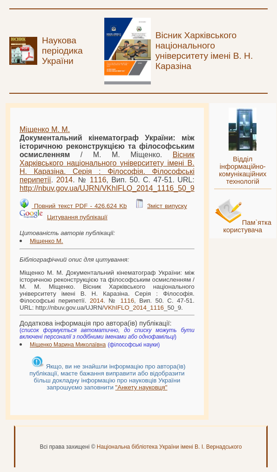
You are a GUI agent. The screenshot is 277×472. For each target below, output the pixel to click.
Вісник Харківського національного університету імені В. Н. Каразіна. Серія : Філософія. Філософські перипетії (107, 167)
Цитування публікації (77, 217)
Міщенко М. (46, 240)
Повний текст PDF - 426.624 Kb (79, 205)
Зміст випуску (167, 205)
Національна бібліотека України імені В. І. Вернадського (169, 447)
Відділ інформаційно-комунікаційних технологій (242, 170)
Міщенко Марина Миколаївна (68, 344)
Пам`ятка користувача (247, 226)
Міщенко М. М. (45, 129)
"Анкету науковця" (141, 387)
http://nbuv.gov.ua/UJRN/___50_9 (107, 188)
